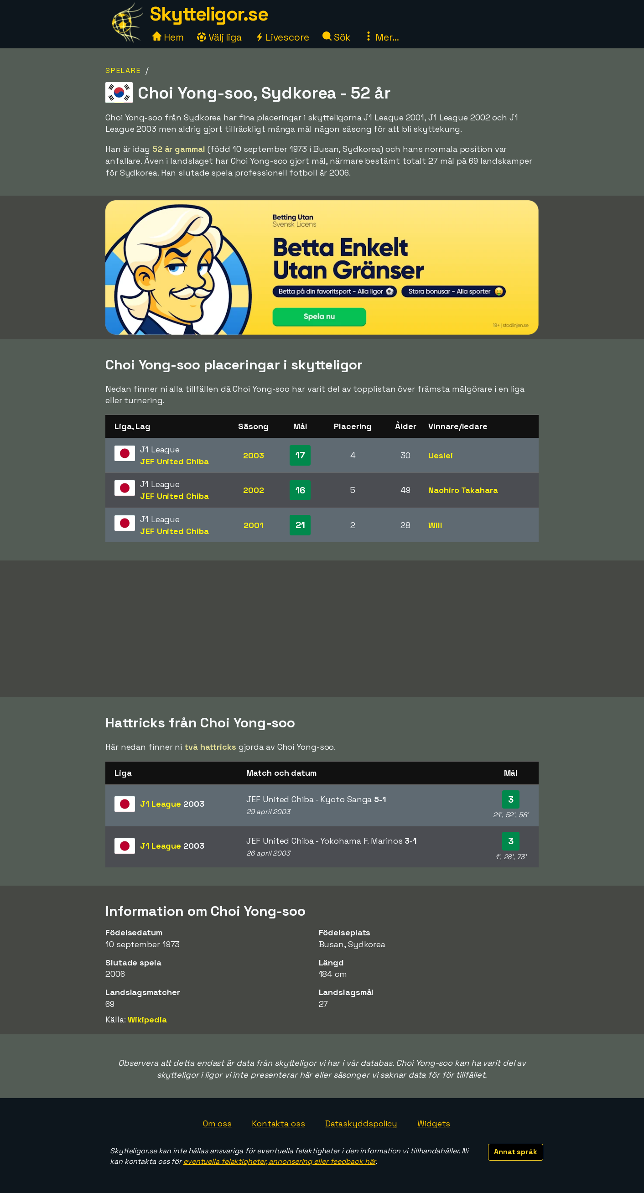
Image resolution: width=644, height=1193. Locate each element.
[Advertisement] (322, 629)
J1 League (172, 804)
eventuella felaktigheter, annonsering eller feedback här (279, 1161)
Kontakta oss (278, 1123)
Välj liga (219, 37)
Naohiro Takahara (463, 490)
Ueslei (440, 455)
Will (435, 525)
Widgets (433, 1123)
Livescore (282, 37)
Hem (168, 37)
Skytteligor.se (209, 14)
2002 (253, 490)
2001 (253, 525)
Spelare (123, 70)
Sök (336, 37)
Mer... (381, 37)
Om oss (217, 1123)
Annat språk (515, 1152)
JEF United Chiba (174, 461)
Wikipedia (147, 1019)
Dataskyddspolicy (361, 1123)
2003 (253, 455)
